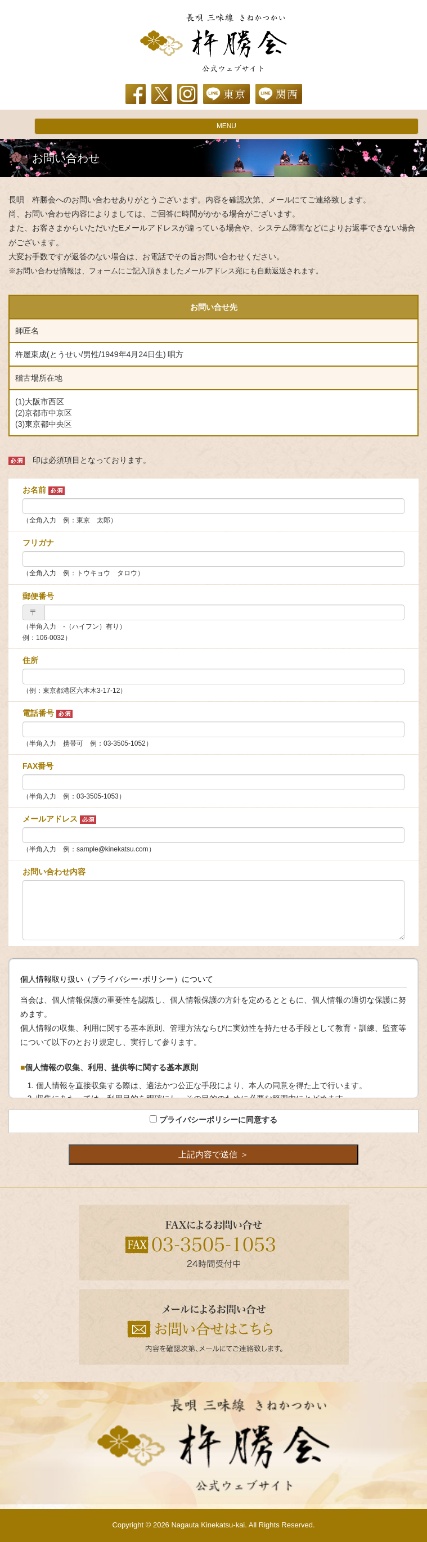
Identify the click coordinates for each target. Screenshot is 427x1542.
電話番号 (48, 713)
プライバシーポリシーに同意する (218, 1119)
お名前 (44, 490)
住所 (30, 660)
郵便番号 (38, 596)
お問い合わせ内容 (54, 871)
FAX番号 (38, 765)
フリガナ (38, 542)
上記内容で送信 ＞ (213, 1154)
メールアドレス (59, 819)
